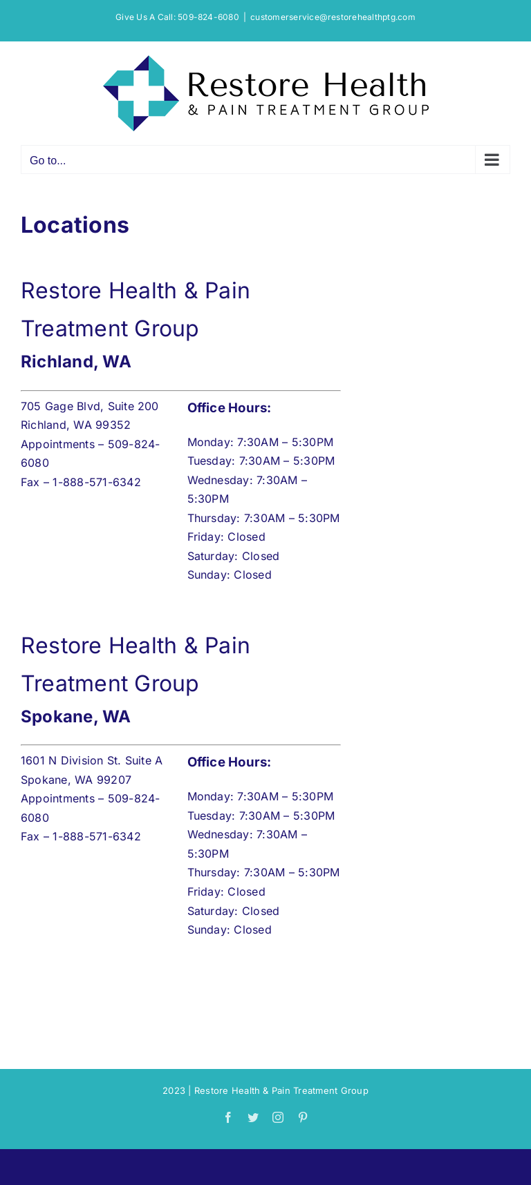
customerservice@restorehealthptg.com (333, 17)
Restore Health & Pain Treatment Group (281, 1090)
